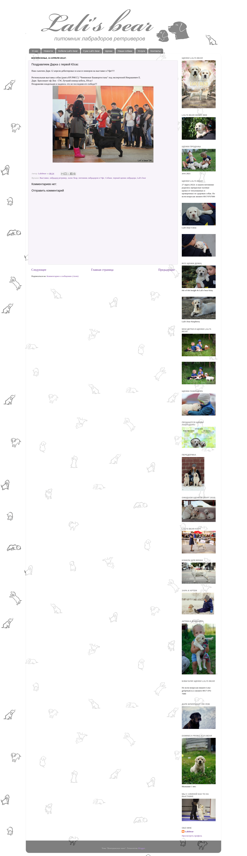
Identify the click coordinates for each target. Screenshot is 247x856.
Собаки (108, 178)
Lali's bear (141, 178)
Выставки (44, 178)
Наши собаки (125, 51)
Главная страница (102, 269)
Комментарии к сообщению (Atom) (62, 276)
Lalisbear (189, 831)
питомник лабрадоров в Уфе (91, 178)
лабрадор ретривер (58, 178)
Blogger (141, 848)
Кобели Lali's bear (68, 51)
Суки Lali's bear (91, 51)
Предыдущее (166, 269)
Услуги (141, 51)
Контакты (155, 51)
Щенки (108, 51)
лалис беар (73, 178)
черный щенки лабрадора (124, 178)
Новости (48, 51)
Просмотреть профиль (192, 836)
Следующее (38, 269)
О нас (35, 51)
